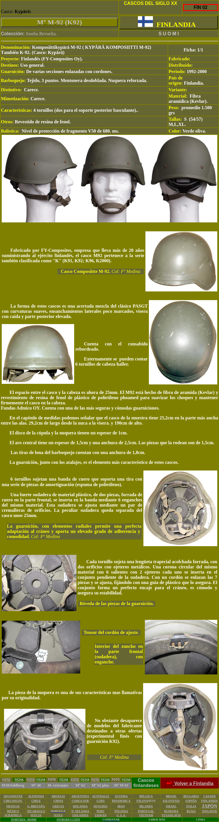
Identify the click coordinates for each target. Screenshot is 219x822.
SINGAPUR (209, 811)
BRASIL (171, 796)
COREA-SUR (80, 800)
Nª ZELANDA (80, 811)
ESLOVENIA (171, 800)
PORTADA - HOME (24, 819)
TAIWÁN (100, 815)
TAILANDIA (80, 815)
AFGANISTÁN (13, 796)
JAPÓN (209, 806)
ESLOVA (142, 800)
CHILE (36, 800)
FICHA (19, 779)
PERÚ (100, 811)
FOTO (6, 779)
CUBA (100, 800)
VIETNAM (146, 815)
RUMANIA (171, 811)
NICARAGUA (36, 811)
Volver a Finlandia (189, 783)
